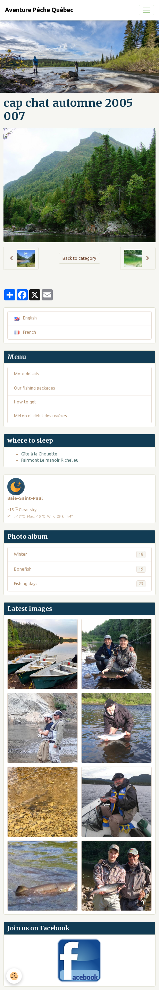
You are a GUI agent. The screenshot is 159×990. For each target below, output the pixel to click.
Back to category (79, 258)
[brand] (39, 10)
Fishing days (79, 583)
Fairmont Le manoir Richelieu (49, 460)
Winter (79, 554)
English (25, 318)
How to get (25, 402)
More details (26, 374)
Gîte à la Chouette (39, 454)
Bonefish (79, 569)
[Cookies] (14, 976)
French (25, 332)
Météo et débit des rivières (40, 415)
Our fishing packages (34, 388)
